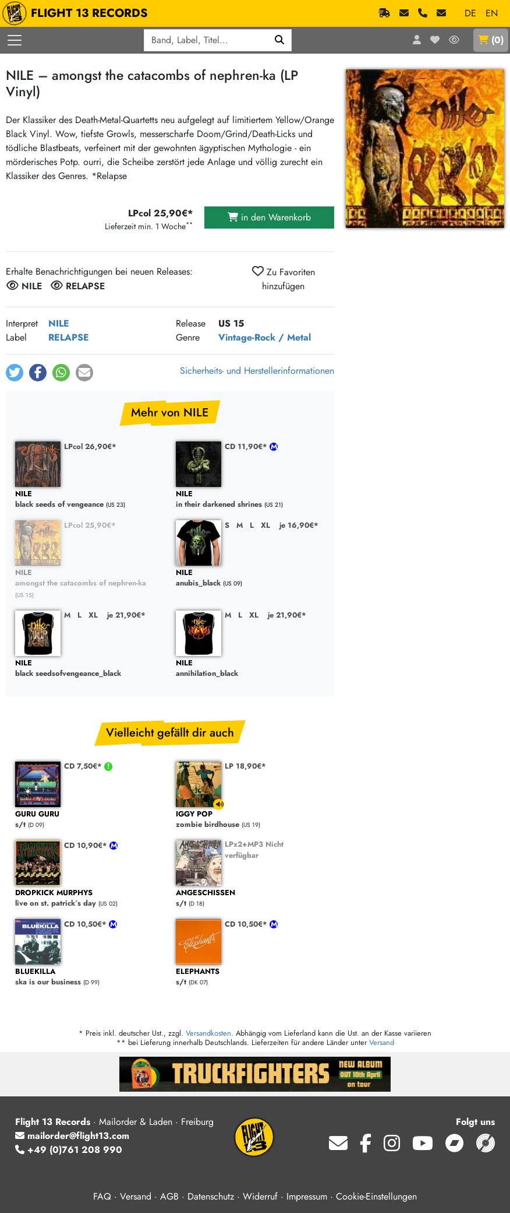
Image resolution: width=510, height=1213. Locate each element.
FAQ (102, 1196)
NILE (58, 323)
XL (265, 525)
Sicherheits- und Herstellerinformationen (257, 370)
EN (492, 13)
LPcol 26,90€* (90, 446)
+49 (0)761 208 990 (68, 1149)
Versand (381, 1042)
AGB (169, 1196)
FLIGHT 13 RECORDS (78, 13)
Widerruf (260, 1196)
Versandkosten (208, 1033)
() (491, 40)
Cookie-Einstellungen (376, 1196)
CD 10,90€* (86, 845)
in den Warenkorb (269, 217)
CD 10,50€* (86, 924)
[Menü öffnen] (14, 40)
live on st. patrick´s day (89, 898)
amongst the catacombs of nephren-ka (89, 578)
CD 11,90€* (247, 446)
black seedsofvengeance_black (89, 668)
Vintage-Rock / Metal (264, 337)
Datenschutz (210, 1196)
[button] (14, 372)
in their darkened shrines (250, 499)
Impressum (306, 1196)
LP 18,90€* (245, 766)
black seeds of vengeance (89, 499)
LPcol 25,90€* (90, 525)
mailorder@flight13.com (72, 1135)
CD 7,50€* (84, 766)
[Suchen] (280, 40)
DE (470, 13)
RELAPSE (68, 337)
